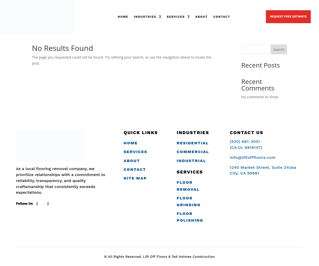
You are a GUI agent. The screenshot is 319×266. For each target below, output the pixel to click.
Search (278, 49)
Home (123, 16)
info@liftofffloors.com (252, 157)
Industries (145, 16)
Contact (221, 16)
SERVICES (176, 16)
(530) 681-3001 (248, 16)
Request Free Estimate (288, 16)
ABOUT (201, 16)
